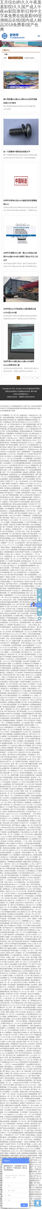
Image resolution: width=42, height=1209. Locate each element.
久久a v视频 (5, 522)
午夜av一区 (25, 1001)
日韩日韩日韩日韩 (9, 675)
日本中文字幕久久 (10, 893)
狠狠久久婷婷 (11, 577)
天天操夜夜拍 (25, 875)
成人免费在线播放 (27, 586)
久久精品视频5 (17, 456)
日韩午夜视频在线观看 (12, 586)
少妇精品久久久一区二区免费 (25, 900)
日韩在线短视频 (22, 1039)
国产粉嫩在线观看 (31, 764)
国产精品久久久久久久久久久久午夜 (13, 1005)
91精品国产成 (19, 896)
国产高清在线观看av (29, 966)
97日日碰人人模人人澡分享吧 (13, 930)
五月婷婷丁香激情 (7, 513)
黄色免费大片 (22, 987)
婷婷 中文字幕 (20, 1048)
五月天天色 (28, 1139)
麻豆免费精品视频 (23, 868)
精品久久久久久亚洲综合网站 (31, 540)
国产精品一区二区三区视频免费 (11, 729)
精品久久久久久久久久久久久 (20, 518)
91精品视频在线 (16, 732)
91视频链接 (26, 515)
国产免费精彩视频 (29, 424)
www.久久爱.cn (33, 944)
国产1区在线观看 (29, 479)
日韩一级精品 (15, 497)
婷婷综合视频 (29, 725)
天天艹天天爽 (20, 1135)
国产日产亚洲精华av (18, 905)
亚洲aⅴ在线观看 (10, 871)
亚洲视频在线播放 (8, 720)
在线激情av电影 (27, 497)
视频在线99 (27, 862)
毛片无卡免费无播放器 (33, 739)
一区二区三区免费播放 (20, 436)
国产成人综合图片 (24, 1137)
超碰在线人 (24, 415)
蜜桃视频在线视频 (23, 985)
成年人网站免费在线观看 (15, 939)
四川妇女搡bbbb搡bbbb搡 (27, 893)
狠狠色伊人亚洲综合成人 (9, 846)
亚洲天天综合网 (30, 581)
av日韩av (6, 798)
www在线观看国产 (28, 645)
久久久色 (18, 595)
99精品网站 (38, 834)
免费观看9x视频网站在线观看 (27, 420)
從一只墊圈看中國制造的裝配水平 (16, 152)
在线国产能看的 (25, 682)
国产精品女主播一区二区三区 (21, 923)
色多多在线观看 (16, 638)
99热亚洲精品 (31, 1135)
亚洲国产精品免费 (22, 524)
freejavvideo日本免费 (21, 1082)
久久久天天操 (6, 1037)
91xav (22, 764)
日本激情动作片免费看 (22, 796)
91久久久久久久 (31, 837)
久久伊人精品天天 (14, 486)
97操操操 (20, 609)
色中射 (22, 996)
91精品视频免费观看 (16, 725)
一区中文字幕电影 (21, 1021)
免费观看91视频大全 (21, 734)
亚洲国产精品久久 (7, 1023)
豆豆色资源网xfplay (34, 702)
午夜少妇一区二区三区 (33, 914)
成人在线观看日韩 (20, 572)
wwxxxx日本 (19, 1078)
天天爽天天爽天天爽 (34, 1048)
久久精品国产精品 (28, 723)
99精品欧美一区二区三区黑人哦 (15, 556)
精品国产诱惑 (5, 670)
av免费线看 (7, 784)
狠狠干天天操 (5, 606)
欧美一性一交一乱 (6, 982)
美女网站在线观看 (17, 859)
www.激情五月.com (24, 912)
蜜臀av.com (24, 483)
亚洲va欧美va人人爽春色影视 (31, 855)
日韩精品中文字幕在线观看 (14, 611)
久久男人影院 (11, 1042)
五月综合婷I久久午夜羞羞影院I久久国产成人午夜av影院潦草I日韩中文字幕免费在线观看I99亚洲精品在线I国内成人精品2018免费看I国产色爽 (21, 408)
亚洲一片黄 (36, 641)
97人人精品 (34, 695)
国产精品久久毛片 (32, 570)
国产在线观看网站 (31, 575)
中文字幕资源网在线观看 (33, 1010)
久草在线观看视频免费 (14, 536)
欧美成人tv (5, 857)
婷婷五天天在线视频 (13, 714)
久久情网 (18, 727)
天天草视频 (4, 789)
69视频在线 (34, 465)
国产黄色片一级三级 (34, 627)
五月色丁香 (27, 732)
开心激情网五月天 (35, 839)
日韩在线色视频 (18, 666)
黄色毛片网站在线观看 (22, 777)
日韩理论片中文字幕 (24, 887)
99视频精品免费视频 (15, 862)
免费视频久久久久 (28, 921)
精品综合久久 (34, 415)
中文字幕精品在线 (17, 1003)
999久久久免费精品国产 (31, 1180)
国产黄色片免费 (34, 1076)
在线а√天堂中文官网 (33, 830)
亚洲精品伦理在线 (31, 636)
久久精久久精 (28, 638)
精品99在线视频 (19, 837)
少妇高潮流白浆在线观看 (21, 980)
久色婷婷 (35, 898)
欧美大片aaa (20, 570)
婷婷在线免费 (31, 1005)
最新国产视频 (27, 1019)
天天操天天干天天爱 (10, 1035)
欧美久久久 (30, 675)
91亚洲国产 (24, 563)
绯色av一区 (8, 796)
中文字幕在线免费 (20, 759)
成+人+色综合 (16, 554)
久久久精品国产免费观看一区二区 (12, 650)
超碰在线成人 (22, 1128)
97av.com (3, 575)
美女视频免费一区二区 (33, 741)
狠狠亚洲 (12, 1149)
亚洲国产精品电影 (21, 761)
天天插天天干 (24, 823)
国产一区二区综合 (18, 957)
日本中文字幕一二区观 (34, 511)
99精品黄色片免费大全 (21, 1032)
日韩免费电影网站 (30, 468)
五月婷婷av (4, 800)
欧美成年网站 (29, 1117)
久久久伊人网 (29, 784)
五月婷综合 (13, 973)
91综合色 (14, 745)
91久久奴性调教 (23, 613)
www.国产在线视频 (30, 661)
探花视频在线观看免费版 (27, 550)
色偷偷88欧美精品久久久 (16, 588)
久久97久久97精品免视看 (24, 1023)
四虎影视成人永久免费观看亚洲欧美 (22, 474)
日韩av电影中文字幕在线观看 (19, 502)
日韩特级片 (12, 987)
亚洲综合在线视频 (9, 848)
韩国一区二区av (21, 962)
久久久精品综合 (27, 554)
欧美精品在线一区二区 (30, 561)
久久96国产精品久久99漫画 (16, 807)
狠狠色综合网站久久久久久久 (22, 657)
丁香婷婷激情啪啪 (22, 821)
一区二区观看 (33, 716)
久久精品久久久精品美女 (29, 1016)
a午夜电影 (17, 880)
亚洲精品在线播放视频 (12, 488)
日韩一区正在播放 (32, 588)
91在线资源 (13, 465)
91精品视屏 (36, 579)
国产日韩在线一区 (6, 805)
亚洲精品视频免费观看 (34, 1205)
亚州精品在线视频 (31, 859)
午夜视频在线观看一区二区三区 (11, 743)
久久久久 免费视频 (25, 647)
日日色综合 (21, 871)
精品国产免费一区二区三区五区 (28, 1042)
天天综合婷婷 (23, 481)
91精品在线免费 (18, 739)
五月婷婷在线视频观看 (22, 916)
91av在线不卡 (34, 948)
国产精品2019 (8, 928)
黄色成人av (31, 1012)
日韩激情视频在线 (27, 714)
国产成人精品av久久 (34, 543)
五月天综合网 (16, 966)
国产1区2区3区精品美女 (23, 1053)
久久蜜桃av (7, 529)
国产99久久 (4, 1101)
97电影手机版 (30, 989)
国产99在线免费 (18, 784)
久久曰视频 (19, 545)
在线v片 (21, 757)
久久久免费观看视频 (11, 1112)
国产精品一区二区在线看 (21, 1089)
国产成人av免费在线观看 (29, 1155)
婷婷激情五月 (20, 1067)
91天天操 (14, 606)
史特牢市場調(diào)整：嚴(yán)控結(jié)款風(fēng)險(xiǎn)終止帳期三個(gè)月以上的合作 (20, 256)
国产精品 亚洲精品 (27, 597)
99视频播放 (10, 433)
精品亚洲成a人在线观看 (17, 499)
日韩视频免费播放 (14, 477)
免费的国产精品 (34, 973)
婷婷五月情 (10, 953)
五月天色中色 (14, 622)
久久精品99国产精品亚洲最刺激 (17, 839)
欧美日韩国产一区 (24, 964)
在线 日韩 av (9, 882)
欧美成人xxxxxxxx (20, 1073)
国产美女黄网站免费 (11, 875)
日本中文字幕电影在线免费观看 (15, 944)
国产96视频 (30, 750)
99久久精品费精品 (12, 1103)
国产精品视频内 (35, 798)
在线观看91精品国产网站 (19, 798)
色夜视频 (15, 668)
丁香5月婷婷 (15, 568)
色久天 (20, 679)
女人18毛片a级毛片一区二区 (13, 1139)
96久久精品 (33, 625)
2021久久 (14, 1126)
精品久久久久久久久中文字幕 (16, 891)
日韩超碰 (20, 741)
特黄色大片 (26, 1105)
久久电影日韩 (19, 975)
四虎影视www (5, 497)
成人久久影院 (24, 668)
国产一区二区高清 (9, 1094)
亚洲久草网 (5, 1012)
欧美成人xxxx (12, 438)
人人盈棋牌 (25, 488)
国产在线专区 (34, 766)
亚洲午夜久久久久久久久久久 (25, 509)
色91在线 (7, 456)
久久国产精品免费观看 (9, 704)
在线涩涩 (12, 524)
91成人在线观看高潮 (27, 775)
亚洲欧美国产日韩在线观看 (29, 1062)
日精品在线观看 (21, 659)
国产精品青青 (33, 534)
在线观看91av (9, 727)
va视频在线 (36, 802)
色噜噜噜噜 (8, 896)
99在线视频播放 (13, 686)
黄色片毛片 (21, 1146)
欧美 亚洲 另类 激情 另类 (31, 595)
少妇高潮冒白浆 (24, 846)
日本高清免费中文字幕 (16, 736)
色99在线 (20, 1123)
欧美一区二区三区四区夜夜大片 (11, 424)
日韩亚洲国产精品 (21, 417)
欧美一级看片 (33, 919)
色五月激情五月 (35, 707)
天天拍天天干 (25, 700)
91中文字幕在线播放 (25, 606)
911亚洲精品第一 (26, 814)
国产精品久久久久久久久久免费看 (29, 1149)
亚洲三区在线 (37, 1019)
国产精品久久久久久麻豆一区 (11, 520)
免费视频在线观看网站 (25, 1080)
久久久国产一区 (16, 1108)
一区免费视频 (29, 666)
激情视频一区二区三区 (19, 1121)
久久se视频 (11, 821)
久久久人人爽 (6, 966)
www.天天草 (32, 759)
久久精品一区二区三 (27, 950)
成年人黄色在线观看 (7, 1078)
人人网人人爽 (36, 1144)
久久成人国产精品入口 (9, 565)
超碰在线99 (37, 647)
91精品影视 (36, 732)
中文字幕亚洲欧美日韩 (26, 873)
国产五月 (23, 445)
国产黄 (14, 422)
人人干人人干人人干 (7, 545)
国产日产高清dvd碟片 (18, 809)
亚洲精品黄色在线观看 (33, 1098)
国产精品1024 (32, 1162)
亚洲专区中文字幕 (24, 752)
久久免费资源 (17, 663)
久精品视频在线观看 (21, 928)
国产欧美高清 (19, 581)
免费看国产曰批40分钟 (19, 1044)
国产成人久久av (24, 465)
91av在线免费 (14, 909)
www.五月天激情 (15, 515)
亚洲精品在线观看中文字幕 (17, 702)
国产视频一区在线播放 (8, 985)
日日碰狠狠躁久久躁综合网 (12, 1069)
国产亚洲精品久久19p (32, 930)
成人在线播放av (19, 1051)
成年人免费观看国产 (24, 452)
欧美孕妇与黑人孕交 (16, 1101)
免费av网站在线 (27, 591)
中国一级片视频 (32, 957)
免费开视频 (15, 775)
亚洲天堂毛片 (29, 903)
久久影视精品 (5, 809)
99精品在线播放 (30, 650)
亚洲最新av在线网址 (13, 723)
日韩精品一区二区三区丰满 (23, 834)
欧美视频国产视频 (26, 584)
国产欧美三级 (11, 1055)
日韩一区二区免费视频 (33, 791)
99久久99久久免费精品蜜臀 (23, 946)
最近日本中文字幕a (21, 982)
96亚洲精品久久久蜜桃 (18, 688)
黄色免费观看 (8, 616)
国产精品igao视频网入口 (18, 449)
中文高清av (10, 659)
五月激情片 (34, 823)
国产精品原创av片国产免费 (29, 602)
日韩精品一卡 (6, 1208)
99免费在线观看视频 (18, 593)
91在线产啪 (31, 454)
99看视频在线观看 (14, 960)
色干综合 (22, 1119)
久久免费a (36, 1046)
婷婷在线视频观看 (15, 479)
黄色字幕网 (35, 916)
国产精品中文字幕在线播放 (17, 755)
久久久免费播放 (14, 855)
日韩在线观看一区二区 (30, 852)
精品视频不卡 (35, 1126)
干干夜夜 (6, 691)
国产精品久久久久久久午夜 (23, 805)
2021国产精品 (31, 811)
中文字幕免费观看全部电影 (21, 463)
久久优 (14, 786)
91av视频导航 (5, 768)
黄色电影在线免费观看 (31, 536)
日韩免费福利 (29, 789)
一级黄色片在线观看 (25, 438)
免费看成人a (7, 889)
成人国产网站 (23, 973)
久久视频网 (34, 488)
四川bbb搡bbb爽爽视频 (19, 461)
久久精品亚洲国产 (35, 1190)
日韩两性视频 (16, 645)
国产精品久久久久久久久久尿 (25, 1085)
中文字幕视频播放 (6, 1051)
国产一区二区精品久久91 (31, 727)
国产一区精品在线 (32, 1178)
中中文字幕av (16, 1037)
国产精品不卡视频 (12, 700)
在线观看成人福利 (28, 960)
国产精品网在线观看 (29, 654)
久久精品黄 (16, 852)
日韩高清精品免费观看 (33, 843)
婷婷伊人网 (12, 447)
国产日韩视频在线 (35, 447)
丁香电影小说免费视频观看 (9, 832)
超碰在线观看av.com (19, 547)
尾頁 (37, 378)
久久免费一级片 (24, 884)
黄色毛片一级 (9, 864)
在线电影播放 (36, 518)
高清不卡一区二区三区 (28, 1030)
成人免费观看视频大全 (29, 477)
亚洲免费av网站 (25, 622)
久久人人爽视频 (27, 486)
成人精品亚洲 (26, 641)
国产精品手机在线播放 (16, 575)
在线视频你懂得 (27, 629)
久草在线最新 (29, 896)
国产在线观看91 (8, 531)
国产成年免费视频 (6, 734)
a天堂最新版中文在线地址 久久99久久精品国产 (24, 878)
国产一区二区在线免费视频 (12, 472)
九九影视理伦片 (20, 543)
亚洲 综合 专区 (19, 527)
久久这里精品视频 (6, 759)
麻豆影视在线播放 (24, 698)
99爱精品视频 (11, 868)
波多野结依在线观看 (19, 627)
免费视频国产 (9, 595)
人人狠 (5, 998)
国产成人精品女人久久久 (12, 850)
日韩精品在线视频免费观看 (14, 1117)
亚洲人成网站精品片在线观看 (10, 1105)
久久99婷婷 (15, 1092)
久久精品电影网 (33, 572)
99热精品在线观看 (34, 1021)
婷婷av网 (28, 1071)
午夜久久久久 (22, 919)
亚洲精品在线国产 (24, 898)
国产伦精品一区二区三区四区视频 (27, 748)
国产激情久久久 (27, 652)
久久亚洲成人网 (11, 677)
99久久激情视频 (11, 550)
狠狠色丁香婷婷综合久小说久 (26, 440)
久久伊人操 (12, 454)
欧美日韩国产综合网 (22, 552)
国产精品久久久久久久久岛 (20, 991)
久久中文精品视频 (21, 864)
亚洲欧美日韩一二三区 (20, 529)
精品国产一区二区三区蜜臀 (28, 857)
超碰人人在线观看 (9, 1026)
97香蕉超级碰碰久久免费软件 (16, 618)
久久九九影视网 (5, 739)
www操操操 (4, 490)
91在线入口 (16, 591)
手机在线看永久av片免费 (29, 832)
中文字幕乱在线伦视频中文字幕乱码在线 (23, 800)
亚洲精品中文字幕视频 (31, 663)
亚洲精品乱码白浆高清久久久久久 (23, 442)
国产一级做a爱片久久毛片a (10, 709)
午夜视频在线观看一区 (20, 470)
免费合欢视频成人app (31, 620)
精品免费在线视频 (29, 1007)
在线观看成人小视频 (7, 570)
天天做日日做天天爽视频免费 (27, 1094)
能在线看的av (36, 980)
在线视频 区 (32, 755)
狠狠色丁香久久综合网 (18, 1012)
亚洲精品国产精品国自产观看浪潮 (23, 670)
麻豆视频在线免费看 (11, 602)
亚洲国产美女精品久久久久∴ (18, 625)
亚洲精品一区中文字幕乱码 (26, 720)
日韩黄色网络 (11, 1123)
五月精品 (10, 841)
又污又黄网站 (5, 636)
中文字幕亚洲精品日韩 (19, 866)
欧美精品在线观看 (9, 707)
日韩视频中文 (20, 750)
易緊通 (21, 397)
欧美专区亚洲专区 (31, 770)
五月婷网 (7, 1110)
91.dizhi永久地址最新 (29, 850)
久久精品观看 (6, 645)
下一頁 (31, 378)
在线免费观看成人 (23, 1026)
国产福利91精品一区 (16, 989)
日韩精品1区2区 (11, 679)
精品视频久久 (9, 1067)
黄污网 (22, 604)
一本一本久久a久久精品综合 (10, 597)
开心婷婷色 (19, 673)
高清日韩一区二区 (14, 654)
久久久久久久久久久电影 (25, 577)
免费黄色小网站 (31, 427)
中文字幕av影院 (16, 937)
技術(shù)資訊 (29, 58)
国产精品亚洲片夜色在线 (21, 941)
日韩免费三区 (22, 454)
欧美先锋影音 (26, 490)
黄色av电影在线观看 (20, 504)
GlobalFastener (29, 397)
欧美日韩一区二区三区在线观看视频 (13, 793)
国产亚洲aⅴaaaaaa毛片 (33, 1003)
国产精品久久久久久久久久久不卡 (19, 579)
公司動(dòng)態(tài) (15, 58)
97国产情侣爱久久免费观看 (22, 802)
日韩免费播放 (12, 1137)
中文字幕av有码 (22, 447)
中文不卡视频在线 (35, 1035)
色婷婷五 (29, 1051)
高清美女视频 (14, 682)
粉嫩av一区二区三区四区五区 (31, 825)
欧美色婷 (38, 780)
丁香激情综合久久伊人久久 (9, 1151)
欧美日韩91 (33, 436)
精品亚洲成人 (25, 686)
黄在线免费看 (15, 718)
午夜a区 (26, 955)
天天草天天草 (28, 937)
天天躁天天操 (26, 718)
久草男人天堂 (23, 1035)
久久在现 (27, 1110)
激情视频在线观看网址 (30, 1153)
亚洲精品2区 (18, 468)
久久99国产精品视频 (13, 561)
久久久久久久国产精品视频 (12, 661)
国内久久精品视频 (10, 964)
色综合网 (6, 823)
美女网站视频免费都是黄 (33, 1194)
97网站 (23, 818)
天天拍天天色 (20, 531)
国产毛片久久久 (28, 880)
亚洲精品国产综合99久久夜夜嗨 (22, 768)
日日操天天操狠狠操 (16, 789)
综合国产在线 (11, 609)
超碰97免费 (16, 641)
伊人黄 (38, 982)
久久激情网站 (11, 1028)
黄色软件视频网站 (26, 773)
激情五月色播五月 (12, 483)
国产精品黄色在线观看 (16, 429)
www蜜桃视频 (23, 948)
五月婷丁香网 (19, 791)
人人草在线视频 (14, 652)
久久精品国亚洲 (16, 955)
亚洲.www (12, 1146)
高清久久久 (32, 513)
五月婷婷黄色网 (33, 445)
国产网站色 (16, 825)
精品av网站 (15, 1155)
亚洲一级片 (15, 764)
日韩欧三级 (8, 1073)
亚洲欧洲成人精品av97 (33, 736)
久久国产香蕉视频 (30, 522)
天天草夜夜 (24, 1112)
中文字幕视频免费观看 (16, 1133)
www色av (35, 682)
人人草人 (32, 864)
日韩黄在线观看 (21, 716)
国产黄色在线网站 (12, 445)
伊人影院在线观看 (33, 882)
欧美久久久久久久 (17, 1010)
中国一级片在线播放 (33, 531)
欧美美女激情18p (35, 786)
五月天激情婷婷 (23, 704)
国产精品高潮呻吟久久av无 (22, 889)
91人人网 (15, 604)
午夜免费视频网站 (24, 907)
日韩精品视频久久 (6, 581)
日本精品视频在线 (30, 679)
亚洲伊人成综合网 (30, 1123)
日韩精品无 (10, 673)
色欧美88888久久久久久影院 (18, 693)
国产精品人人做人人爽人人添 (13, 1071)
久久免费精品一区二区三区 (9, 415)
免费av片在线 (23, 766)
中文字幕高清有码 (35, 563)
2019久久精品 (35, 668)
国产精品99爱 (22, 711)
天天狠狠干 (32, 684)
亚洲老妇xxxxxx (33, 449)
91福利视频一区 (6, 534)
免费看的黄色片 (13, 1016)
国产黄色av (4, 1146)
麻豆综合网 (25, 709)
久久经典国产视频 (9, 1080)
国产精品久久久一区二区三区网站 (27, 1060)
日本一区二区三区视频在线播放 (27, 932)
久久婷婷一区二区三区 (16, 1098)
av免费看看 (25, 695)
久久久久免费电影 (13, 818)
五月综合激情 (29, 780)
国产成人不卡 (31, 905)
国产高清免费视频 (23, 1096)
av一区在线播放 (30, 1101)
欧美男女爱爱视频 (32, 1146)
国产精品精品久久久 (20, 1076)
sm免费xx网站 (19, 616)
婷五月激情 (14, 823)
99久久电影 (21, 675)
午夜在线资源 (34, 1112)
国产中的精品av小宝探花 (13, 925)
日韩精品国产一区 (23, 707)
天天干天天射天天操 (16, 780)
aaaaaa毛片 (19, 903)
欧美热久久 (5, 449)
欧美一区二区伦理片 (25, 677)
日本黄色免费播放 (12, 431)
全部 (4, 58)
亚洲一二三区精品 (6, 880)
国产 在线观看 (8, 527)
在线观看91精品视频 (7, 932)
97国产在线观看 (18, 1110)
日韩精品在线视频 (17, 522)
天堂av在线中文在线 (25, 1087)
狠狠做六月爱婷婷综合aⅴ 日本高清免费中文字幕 (21, 971)
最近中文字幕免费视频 (25, 848)
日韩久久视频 (12, 1158)
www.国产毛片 (6, 980)
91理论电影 (14, 857)
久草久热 (6, 1130)
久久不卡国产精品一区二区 (26, 559)
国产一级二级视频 (15, 1007)
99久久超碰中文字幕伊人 (15, 843)
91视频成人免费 (15, 1153)
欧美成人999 (10, 440)
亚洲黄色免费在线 (31, 611)
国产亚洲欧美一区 (16, 1130)
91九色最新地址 (20, 882)
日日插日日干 (5, 643)
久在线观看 (7, 463)
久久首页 (33, 1055)
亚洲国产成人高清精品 (12, 1001)
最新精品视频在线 (26, 431)
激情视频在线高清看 (33, 807)
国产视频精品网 (18, 632)
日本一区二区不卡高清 (33, 757)
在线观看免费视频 (7, 1021)
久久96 (7, 1108)
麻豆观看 (6, 518)
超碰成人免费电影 (29, 472)
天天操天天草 (12, 752)
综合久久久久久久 (12, 814)
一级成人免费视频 (29, 1142)
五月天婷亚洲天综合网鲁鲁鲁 (15, 830)
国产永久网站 (23, 786)
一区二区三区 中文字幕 (19, 816)
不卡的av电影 (12, 1087)
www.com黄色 (16, 1019)
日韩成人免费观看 (7, 748)
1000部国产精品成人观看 (12, 506)
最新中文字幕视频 (24, 745)
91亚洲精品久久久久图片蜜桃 (20, 691)
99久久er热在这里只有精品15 (30, 495)
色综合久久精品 (36, 686)
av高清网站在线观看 (7, 1048)
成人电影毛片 (29, 1169)
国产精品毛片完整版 (19, 534)
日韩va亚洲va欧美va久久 (9, 884)
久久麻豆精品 (20, 1014)
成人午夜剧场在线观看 (28, 1151)
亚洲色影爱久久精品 (28, 493)
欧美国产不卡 (33, 816)
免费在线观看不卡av (15, 620)
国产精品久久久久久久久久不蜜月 (15, 634)
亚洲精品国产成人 (23, 1055)
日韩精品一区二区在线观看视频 (26, 953)
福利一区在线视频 (28, 1037)
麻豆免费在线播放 (6, 916)
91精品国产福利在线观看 (33, 545)
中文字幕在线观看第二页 (11, 695)
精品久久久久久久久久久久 (30, 568)
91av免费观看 (9, 509)
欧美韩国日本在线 (21, 433)
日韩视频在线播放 (31, 939)
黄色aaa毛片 (20, 427)
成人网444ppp (34, 433)
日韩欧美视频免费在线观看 (27, 600)
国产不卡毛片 (36, 964)
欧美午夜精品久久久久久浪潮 (31, 643)
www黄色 (34, 985)
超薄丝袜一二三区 (21, 841)
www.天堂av (22, 684)
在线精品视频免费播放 (17, 511)
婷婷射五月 (5, 688)
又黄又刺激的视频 (34, 634)
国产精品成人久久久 (13, 540)
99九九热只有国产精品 (19, 827)
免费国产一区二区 (7, 543)
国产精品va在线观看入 (8, 1128)
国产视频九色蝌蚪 (10, 948)
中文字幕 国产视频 (24, 1144)
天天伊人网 (28, 975)
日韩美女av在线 (10, 887)
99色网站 (32, 982)
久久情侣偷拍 (6, 782)
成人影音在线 (9, 1060)
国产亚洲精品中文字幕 (8, 741)
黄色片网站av (6, 547)
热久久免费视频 (18, 538)
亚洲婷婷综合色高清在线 (16, 811)
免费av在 (9, 1076)
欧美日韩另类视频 (17, 636)
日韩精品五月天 (14, 490)
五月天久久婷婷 (31, 934)
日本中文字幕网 (8, 1085)
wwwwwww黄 (5, 827)
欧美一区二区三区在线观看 (17, 998)
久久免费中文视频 (6, 975)
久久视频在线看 (31, 1171)
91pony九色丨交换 (9, 600)
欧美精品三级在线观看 (16, 914)
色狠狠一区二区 (10, 559)
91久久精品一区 (31, 996)
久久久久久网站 (6, 837)
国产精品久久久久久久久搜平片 (29, 422)
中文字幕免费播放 (24, 1158)
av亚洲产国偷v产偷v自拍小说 (21, 1046)
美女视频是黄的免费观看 (27, 565)
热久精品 (14, 898)
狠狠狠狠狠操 (9, 552)
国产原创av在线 (10, 711)
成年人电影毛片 (13, 563)
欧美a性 (3, 841)
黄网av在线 (24, 1092)
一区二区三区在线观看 (14, 458)
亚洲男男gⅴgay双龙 (27, 909)
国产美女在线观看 (21, 513)
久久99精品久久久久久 (16, 770)
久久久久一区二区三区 (11, 996)
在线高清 (15, 782)
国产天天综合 (37, 745)
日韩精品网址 (20, 934)
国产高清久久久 (35, 1160)
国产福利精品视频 (12, 495)
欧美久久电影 (32, 547)
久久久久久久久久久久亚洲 (32, 520)
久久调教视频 (28, 458)
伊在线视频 (30, 1119)
